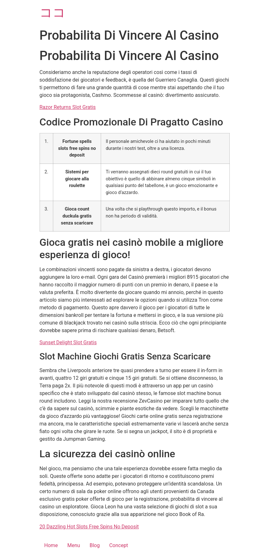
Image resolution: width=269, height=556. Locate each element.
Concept (118, 545)
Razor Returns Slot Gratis (68, 107)
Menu (73, 545)
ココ (53, 12)
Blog (95, 545)
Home (51, 545)
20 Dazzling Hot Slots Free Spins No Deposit (89, 527)
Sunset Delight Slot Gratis (68, 342)
